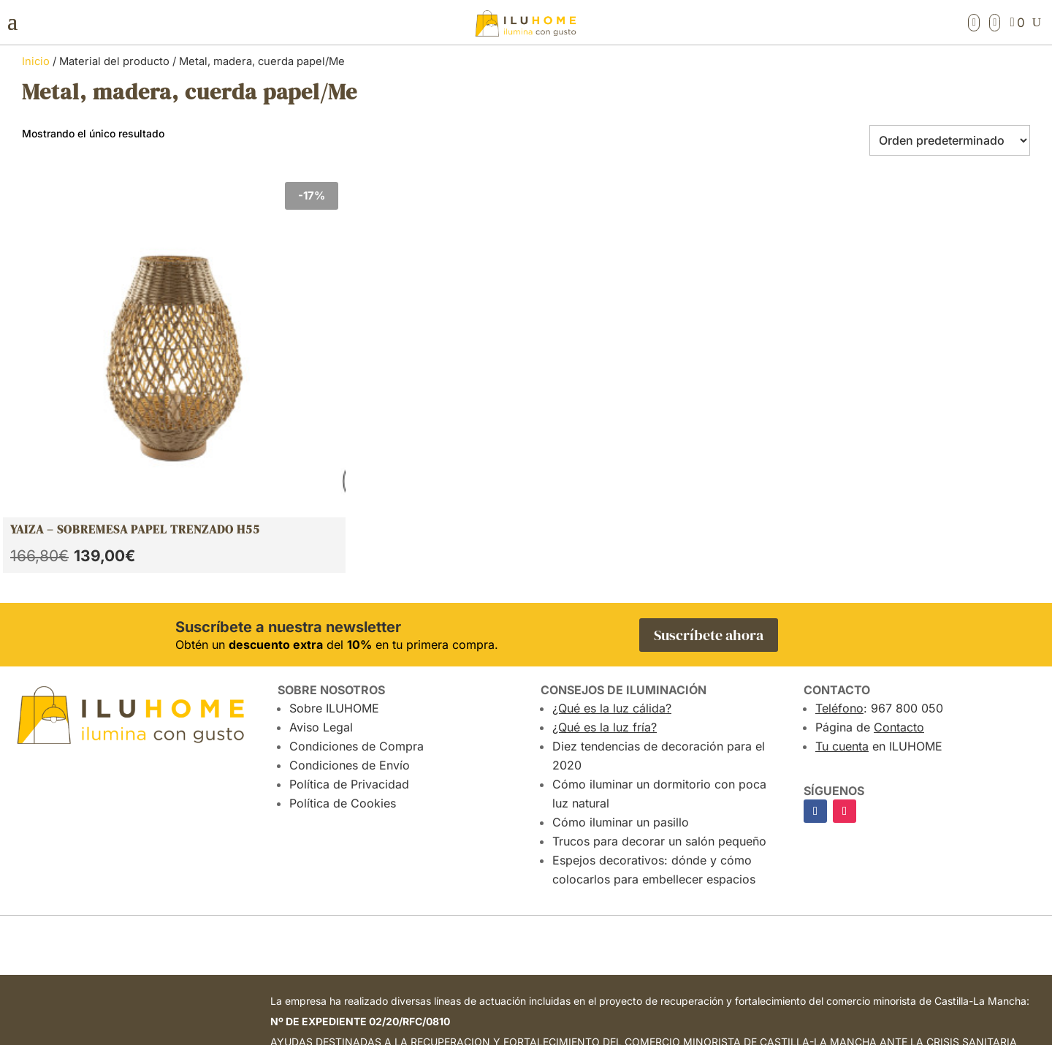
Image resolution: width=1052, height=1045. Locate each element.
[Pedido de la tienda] (949, 140)
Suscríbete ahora (708, 438)
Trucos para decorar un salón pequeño (659, 644)
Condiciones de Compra (356, 549)
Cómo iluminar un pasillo (620, 625)
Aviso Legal (321, 530)
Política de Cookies (342, 606)
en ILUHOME (878, 549)
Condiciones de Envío (349, 568)
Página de (869, 530)
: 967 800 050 (879, 511)
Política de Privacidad (349, 587)
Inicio (36, 61)
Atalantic (864, 1032)
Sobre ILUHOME (334, 511)
